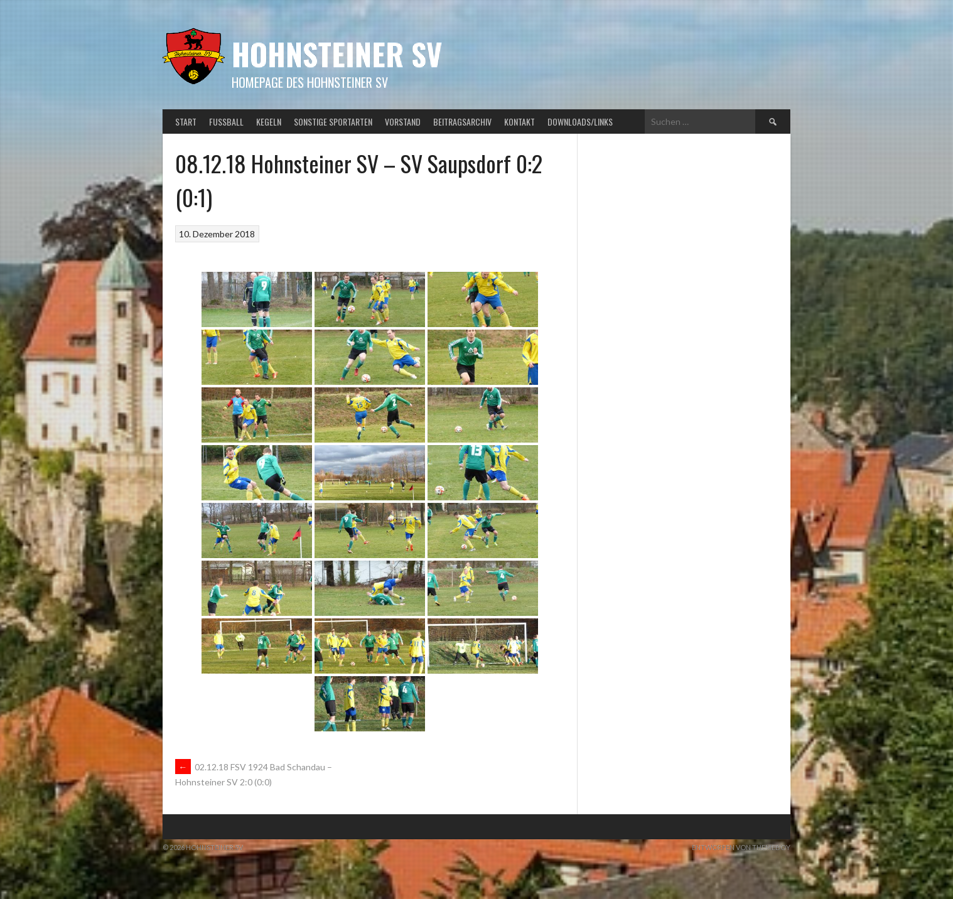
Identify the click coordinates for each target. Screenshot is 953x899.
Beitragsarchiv (462, 121)
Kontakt (519, 121)
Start (186, 121)
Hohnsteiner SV (337, 53)
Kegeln (268, 121)
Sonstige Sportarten (333, 121)
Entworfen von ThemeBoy (741, 847)
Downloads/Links (580, 121)
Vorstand (403, 121)
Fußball (226, 121)
